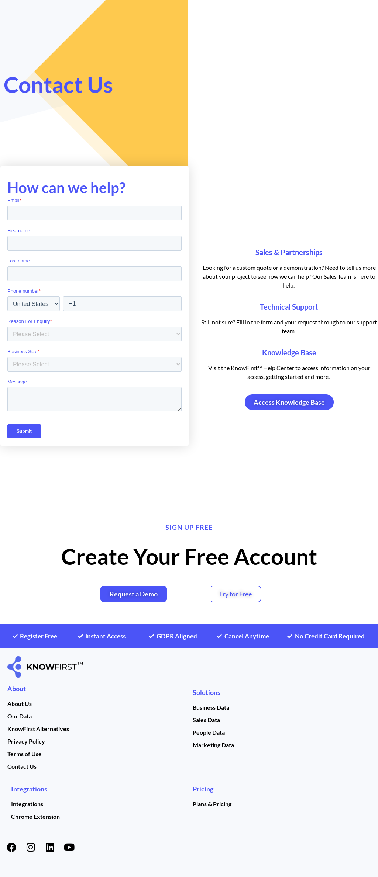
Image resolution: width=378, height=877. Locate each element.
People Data (209, 732)
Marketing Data (213, 744)
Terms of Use (24, 753)
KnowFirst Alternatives (38, 728)
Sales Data (206, 719)
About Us (19, 703)
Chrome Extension (35, 816)
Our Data (19, 716)
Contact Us (22, 766)
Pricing (203, 789)
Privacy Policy (26, 741)
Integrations (29, 789)
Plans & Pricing (212, 803)
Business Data (211, 707)
